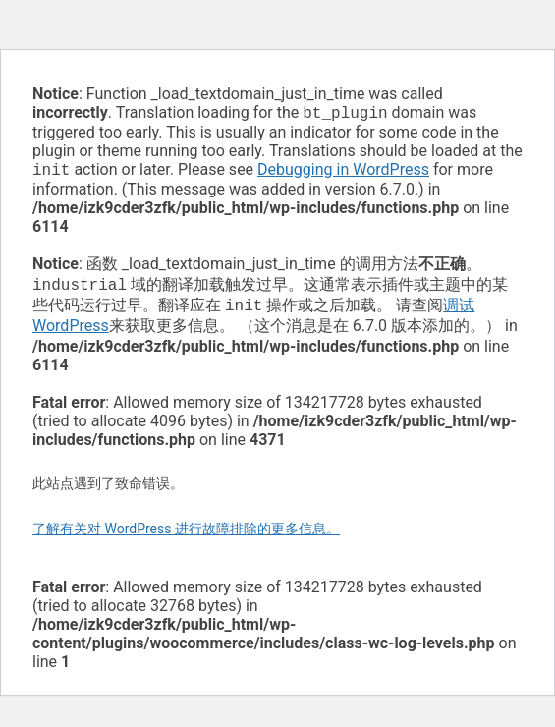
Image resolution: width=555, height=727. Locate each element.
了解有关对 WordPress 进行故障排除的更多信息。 (186, 536)
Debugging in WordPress (343, 173)
